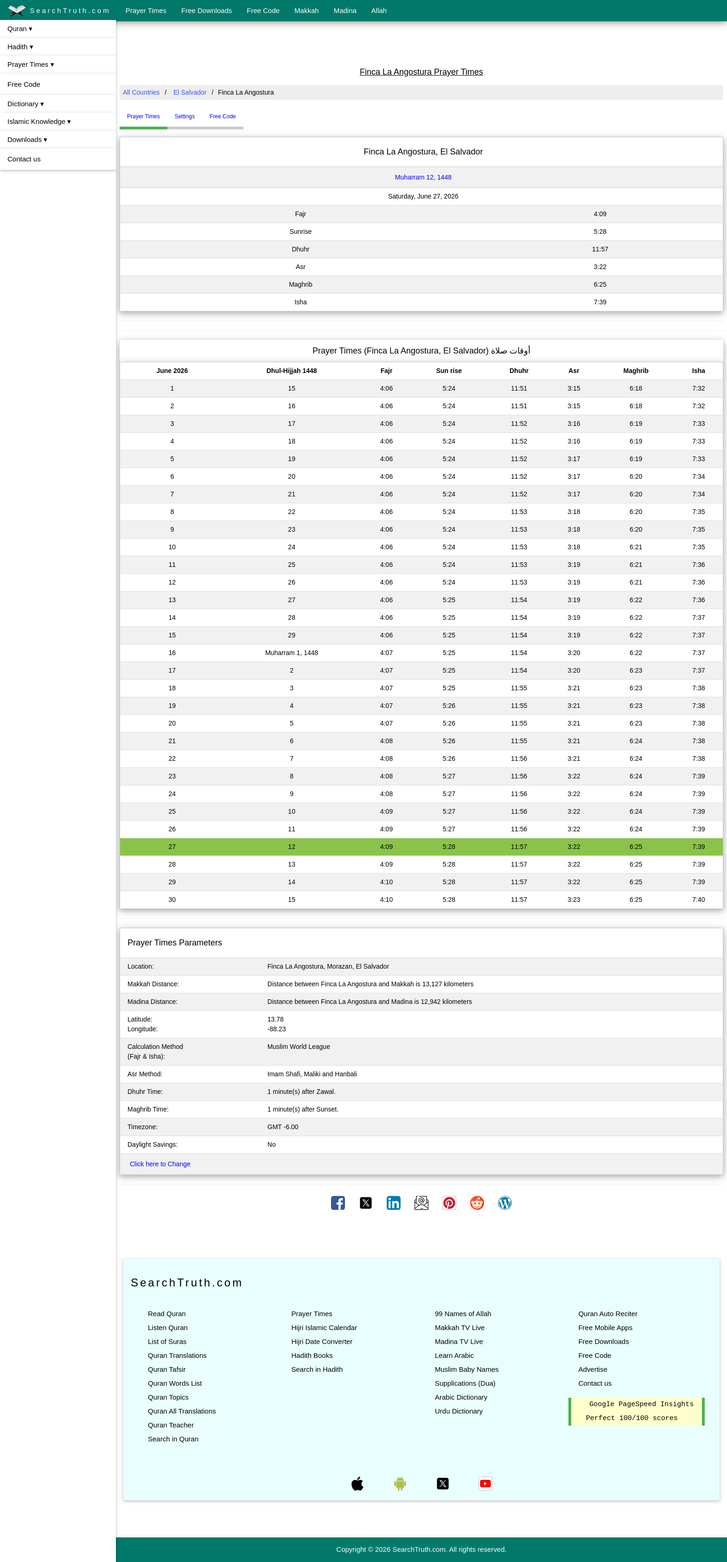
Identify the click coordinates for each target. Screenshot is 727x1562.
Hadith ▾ (20, 47)
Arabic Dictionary (461, 1397)
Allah (379, 10)
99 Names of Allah (463, 1314)
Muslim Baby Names (467, 1369)
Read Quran (167, 1314)
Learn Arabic (454, 1355)
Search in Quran (173, 1439)
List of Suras (167, 1341)
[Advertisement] (421, 43)
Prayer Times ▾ (30, 64)
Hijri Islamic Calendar (324, 1327)
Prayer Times (146, 10)
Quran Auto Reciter (608, 1314)
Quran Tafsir (166, 1369)
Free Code (263, 10)
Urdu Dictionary (459, 1411)
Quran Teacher (171, 1425)
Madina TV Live (459, 1341)
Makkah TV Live (460, 1327)
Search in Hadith (317, 1369)
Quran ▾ (19, 28)
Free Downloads (206, 10)
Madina (345, 10)
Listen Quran (168, 1327)
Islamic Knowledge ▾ (39, 121)
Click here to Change (160, 1164)
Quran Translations (177, 1355)
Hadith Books (311, 1355)
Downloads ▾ (27, 139)
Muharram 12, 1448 (423, 177)
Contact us (24, 159)
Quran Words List (175, 1383)
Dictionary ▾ (25, 104)
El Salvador (190, 92)
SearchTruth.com (59, 11)
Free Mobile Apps (605, 1327)
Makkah (306, 10)
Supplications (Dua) (465, 1383)
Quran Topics (168, 1397)
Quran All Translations (182, 1411)
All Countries (141, 92)
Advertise (592, 1369)
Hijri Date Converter (321, 1341)
